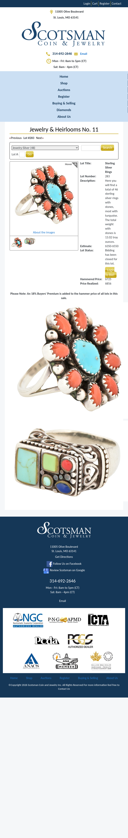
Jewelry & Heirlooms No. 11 (64, 129)
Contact (116, 3)
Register (104, 3)
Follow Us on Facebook (64, 563)
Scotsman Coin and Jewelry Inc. (45, 685)
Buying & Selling (63, 103)
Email (80, 54)
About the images (44, 232)
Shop (64, 83)
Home (64, 76)
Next (39, 138)
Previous (16, 138)
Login (87, 3)
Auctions (64, 90)
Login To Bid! (110, 272)
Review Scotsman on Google (64, 570)
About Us (63, 117)
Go (30, 154)
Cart (94, 3)
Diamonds (64, 110)
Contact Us (64, 688)
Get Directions (64, 557)
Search (107, 148)
